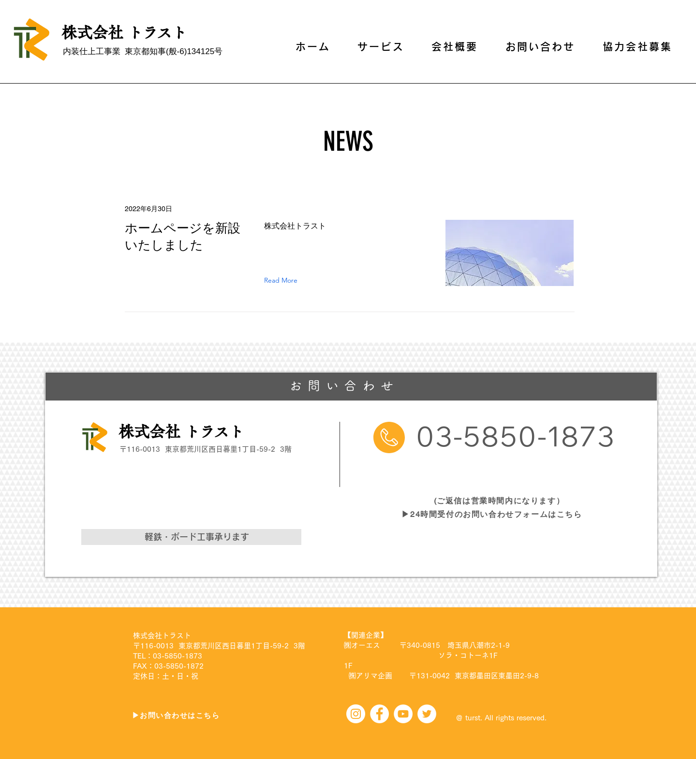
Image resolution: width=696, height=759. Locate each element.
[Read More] (283, 280)
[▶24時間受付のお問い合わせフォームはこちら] (493, 514)
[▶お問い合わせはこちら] (177, 715)
